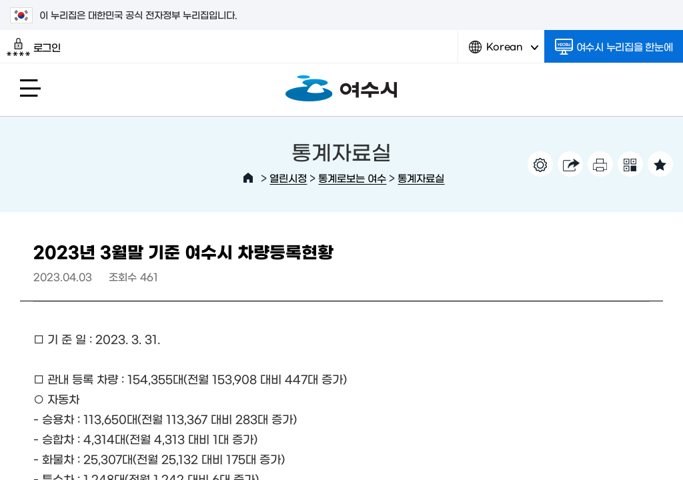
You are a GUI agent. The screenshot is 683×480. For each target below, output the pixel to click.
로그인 (34, 47)
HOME (248, 178)
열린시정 (288, 178)
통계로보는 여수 (352, 178)
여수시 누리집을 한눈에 (614, 47)
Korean (503, 52)
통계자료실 (421, 178)
